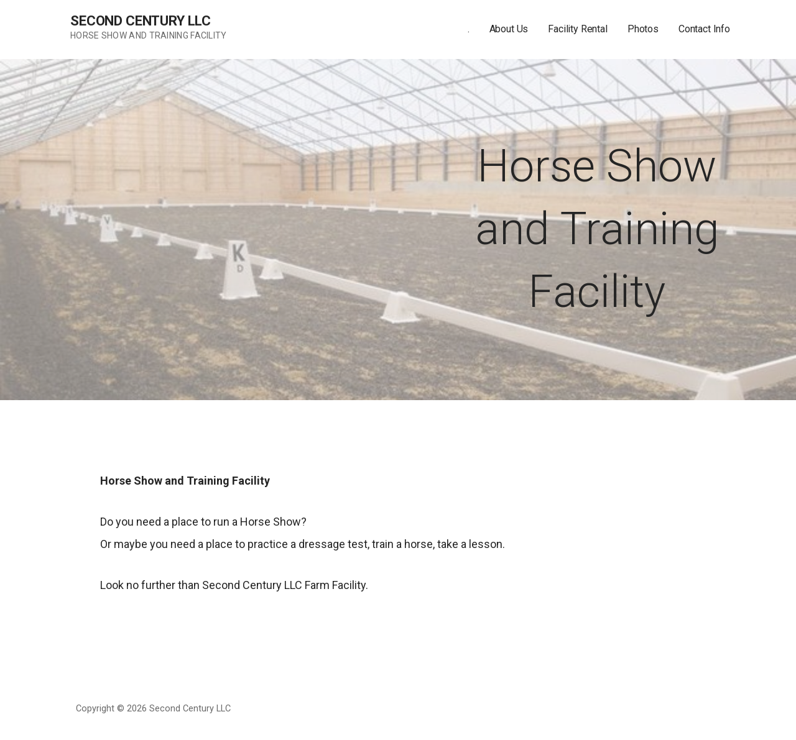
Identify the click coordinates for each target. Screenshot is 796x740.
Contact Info (704, 29)
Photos (643, 29)
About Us (509, 29)
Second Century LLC (140, 21)
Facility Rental (578, 29)
